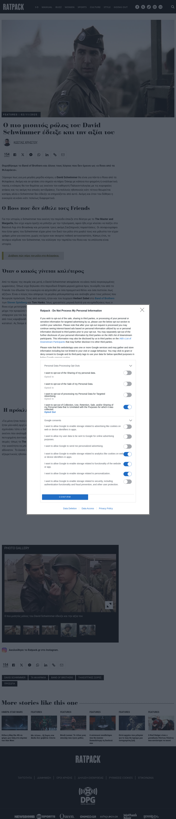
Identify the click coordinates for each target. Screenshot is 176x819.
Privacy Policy (106, 508)
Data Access (88, 508)
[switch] (127, 373)
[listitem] (88, 365)
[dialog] (88, 410)
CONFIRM (65, 497)
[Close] (143, 311)
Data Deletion (70, 508)
